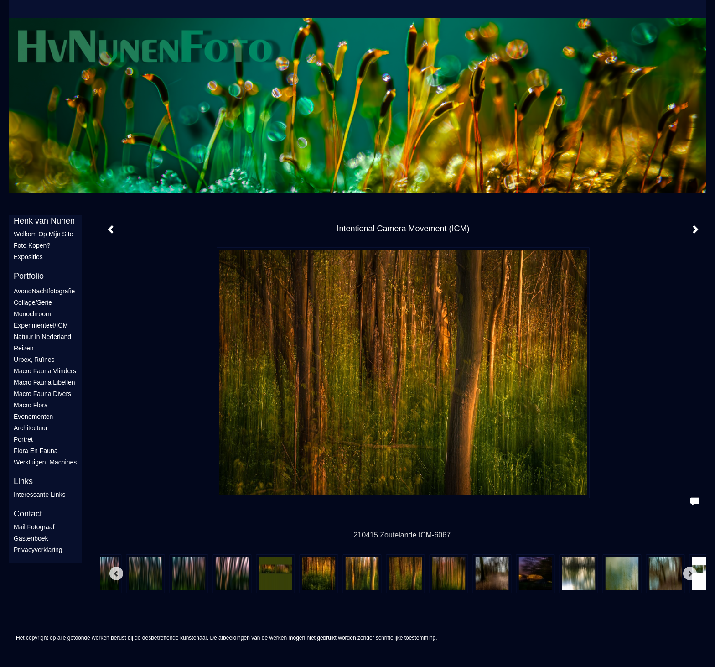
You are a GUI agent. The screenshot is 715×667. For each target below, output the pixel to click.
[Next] (690, 573)
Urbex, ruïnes (34, 359)
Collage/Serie (33, 302)
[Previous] (116, 573)
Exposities (28, 257)
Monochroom (32, 314)
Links (23, 481)
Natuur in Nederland (42, 336)
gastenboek (31, 538)
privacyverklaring (38, 549)
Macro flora (31, 405)
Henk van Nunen (44, 220)
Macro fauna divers (42, 393)
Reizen (24, 348)
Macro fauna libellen (44, 382)
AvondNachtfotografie (44, 291)
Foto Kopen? (32, 245)
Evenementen (33, 416)
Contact (28, 513)
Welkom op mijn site (43, 234)
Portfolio (29, 276)
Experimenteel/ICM (41, 325)
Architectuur (31, 428)
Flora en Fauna (36, 450)
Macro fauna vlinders (45, 371)
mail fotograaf (34, 527)
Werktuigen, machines (45, 462)
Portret (23, 439)
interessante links (40, 494)
